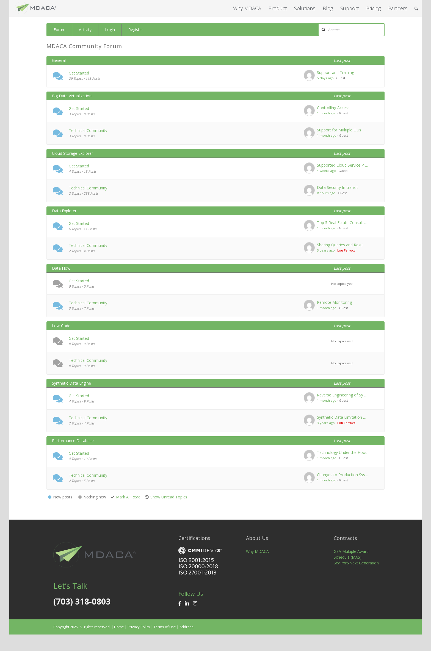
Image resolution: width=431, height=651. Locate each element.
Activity (85, 29)
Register (135, 29)
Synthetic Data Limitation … (341, 417)
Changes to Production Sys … (343, 474)
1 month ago (326, 113)
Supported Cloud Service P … (342, 165)
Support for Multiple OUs (339, 130)
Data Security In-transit (337, 187)
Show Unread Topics (168, 497)
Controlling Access (333, 107)
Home (119, 626)
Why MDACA (257, 551)
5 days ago (325, 78)
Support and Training (335, 72)
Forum (59, 29)
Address (186, 626)
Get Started (79, 73)
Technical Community (88, 130)
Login (110, 29)
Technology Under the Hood (342, 452)
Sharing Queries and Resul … (342, 244)
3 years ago (326, 250)
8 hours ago (326, 193)
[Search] (416, 8)
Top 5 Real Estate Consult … (342, 222)
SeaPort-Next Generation (356, 563)
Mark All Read (128, 497)
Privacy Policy (139, 626)
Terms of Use (165, 626)
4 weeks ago (326, 171)
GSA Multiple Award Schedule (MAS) (351, 554)
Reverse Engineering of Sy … (342, 395)
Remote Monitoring (334, 302)
